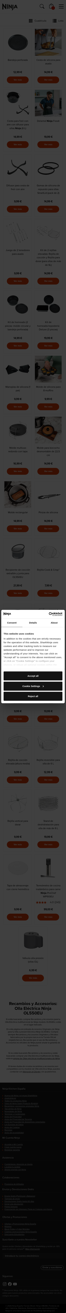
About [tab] (54, 622)
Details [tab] (33, 622)
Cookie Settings (33, 686)
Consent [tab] (12, 622)
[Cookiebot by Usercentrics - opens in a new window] (48, 614)
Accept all (33, 676)
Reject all (33, 696)
